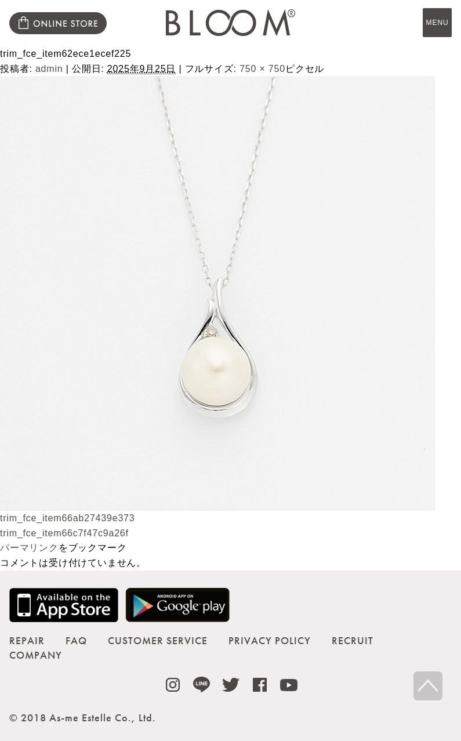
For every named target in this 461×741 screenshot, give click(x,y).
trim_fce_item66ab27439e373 (67, 518)
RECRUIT (352, 640)
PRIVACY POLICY (269, 640)
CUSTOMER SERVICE (158, 640)
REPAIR (27, 640)
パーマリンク (29, 548)
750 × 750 (262, 69)
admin (49, 69)
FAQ (76, 640)
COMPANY (35, 655)
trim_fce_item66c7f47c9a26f (64, 533)
